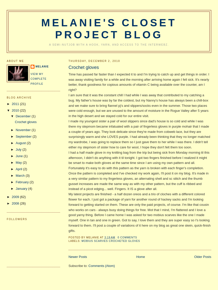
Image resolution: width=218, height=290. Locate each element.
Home (140, 257)
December (24, 116)
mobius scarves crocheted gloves (111, 241)
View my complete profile (39, 79)
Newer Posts (78, 257)
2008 (16, 203)
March (21, 175)
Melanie (42, 66)
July (19, 149)
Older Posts (202, 257)
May (19, 162)
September (24, 136)
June (20, 156)
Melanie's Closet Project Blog (109, 29)
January (22, 188)
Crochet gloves (84, 67)
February (23, 182)
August (21, 143)
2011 (16, 104)
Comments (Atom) (101, 266)
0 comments (127, 237)
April (19, 169)
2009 (16, 197)
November (24, 130)
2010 (16, 110)
